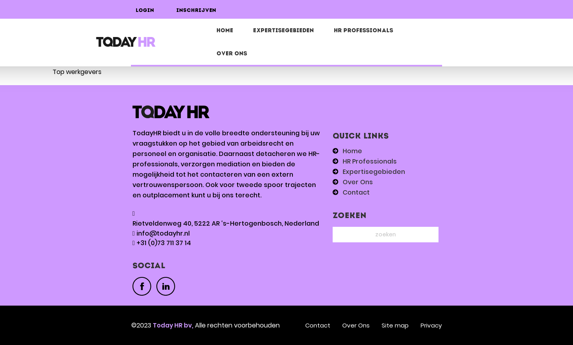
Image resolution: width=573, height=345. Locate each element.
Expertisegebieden (374, 171)
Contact (356, 192)
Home (224, 31)
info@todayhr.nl (163, 233)
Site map (395, 325)
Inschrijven (196, 10)
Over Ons (231, 54)
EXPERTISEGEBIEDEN (283, 31)
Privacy (431, 325)
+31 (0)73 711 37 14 (163, 243)
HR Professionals (363, 31)
